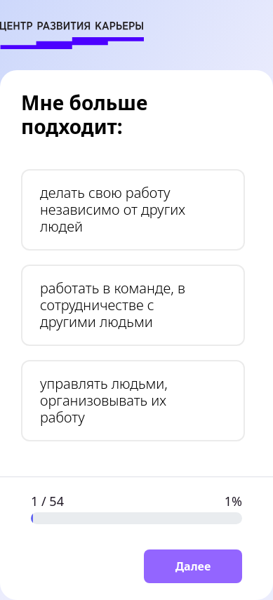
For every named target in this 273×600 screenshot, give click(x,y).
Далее (193, 566)
